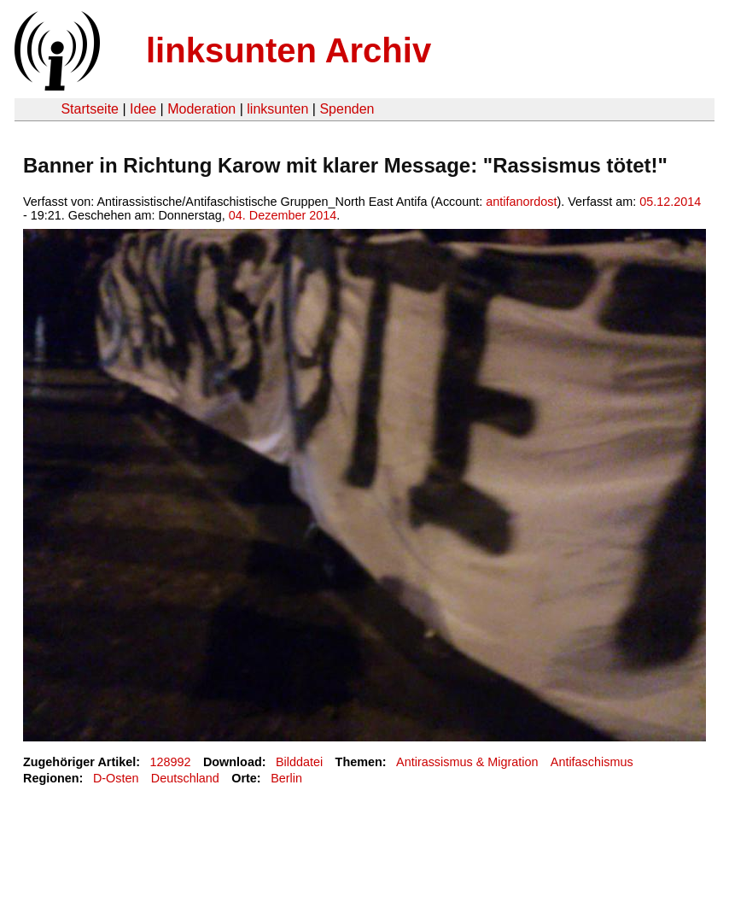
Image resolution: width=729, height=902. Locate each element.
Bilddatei (299, 762)
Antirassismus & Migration (467, 762)
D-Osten (116, 778)
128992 (170, 762)
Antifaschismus (592, 762)
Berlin (286, 778)
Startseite (90, 109)
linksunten (277, 109)
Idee (143, 109)
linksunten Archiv (288, 50)
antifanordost (521, 201)
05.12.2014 (670, 201)
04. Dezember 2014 (282, 215)
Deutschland (185, 778)
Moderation (201, 109)
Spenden (346, 109)
